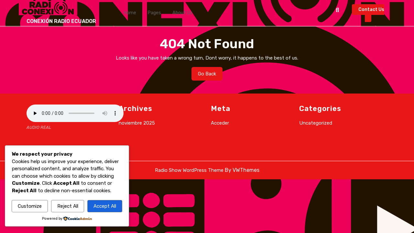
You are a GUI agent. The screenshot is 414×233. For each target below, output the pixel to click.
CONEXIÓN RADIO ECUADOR (61, 21)
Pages (149, 13)
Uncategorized (315, 123)
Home (128, 13)
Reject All (67, 206)
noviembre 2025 (137, 123)
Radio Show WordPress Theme (189, 170)
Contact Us (371, 14)
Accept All (104, 206)
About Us (173, 13)
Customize (30, 206)
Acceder (220, 123)
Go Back (210, 75)
